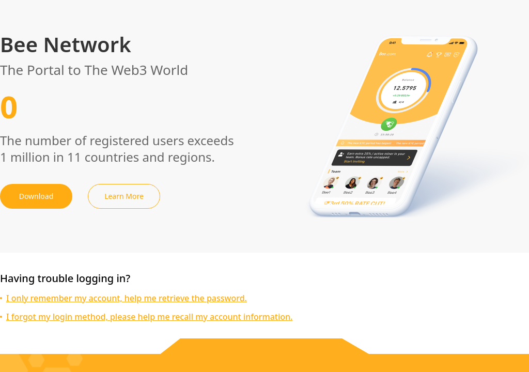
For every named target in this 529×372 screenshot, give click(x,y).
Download (36, 196)
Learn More (124, 196)
